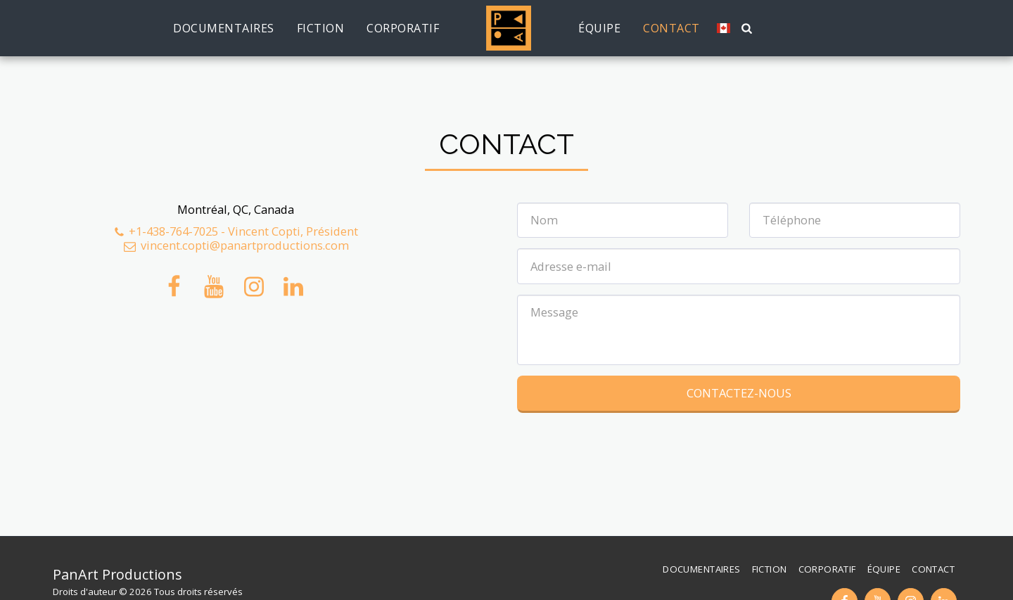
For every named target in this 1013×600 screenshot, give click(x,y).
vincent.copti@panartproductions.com (235, 245)
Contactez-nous (739, 393)
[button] (740, 28)
